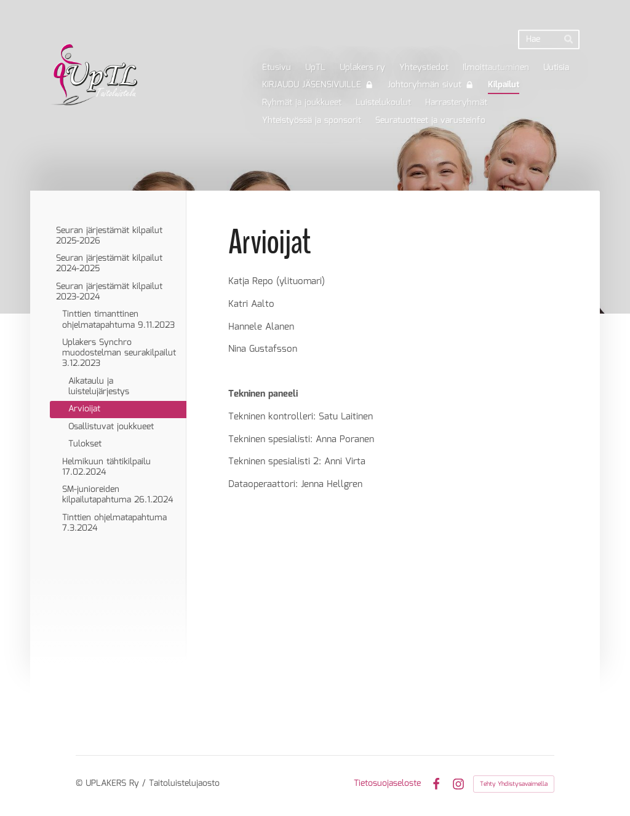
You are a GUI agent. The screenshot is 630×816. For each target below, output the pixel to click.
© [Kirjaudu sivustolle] (81, 783)
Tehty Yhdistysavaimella (514, 784)
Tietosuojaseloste (387, 783)
